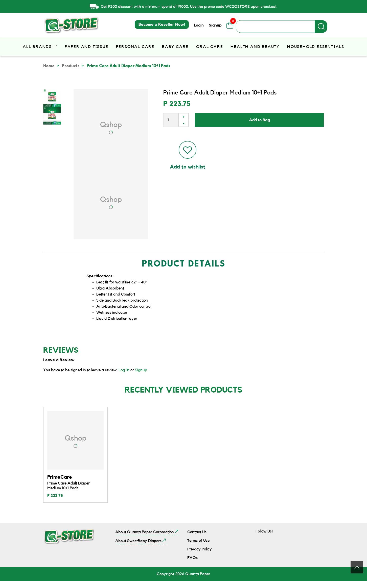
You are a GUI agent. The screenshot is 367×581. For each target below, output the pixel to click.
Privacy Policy (199, 549)
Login (199, 25)
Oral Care (209, 47)
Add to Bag (259, 120)
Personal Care (135, 47)
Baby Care (175, 47)
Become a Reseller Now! (162, 24)
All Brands (38, 47)
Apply (321, 26)
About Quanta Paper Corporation (144, 532)
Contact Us (197, 532)
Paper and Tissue (86, 47)
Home (49, 66)
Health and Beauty (255, 47)
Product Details (183, 264)
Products (70, 66)
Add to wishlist (187, 167)
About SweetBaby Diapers (138, 541)
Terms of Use (198, 541)
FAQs (192, 558)
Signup (215, 25)
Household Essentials (315, 47)
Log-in (124, 370)
